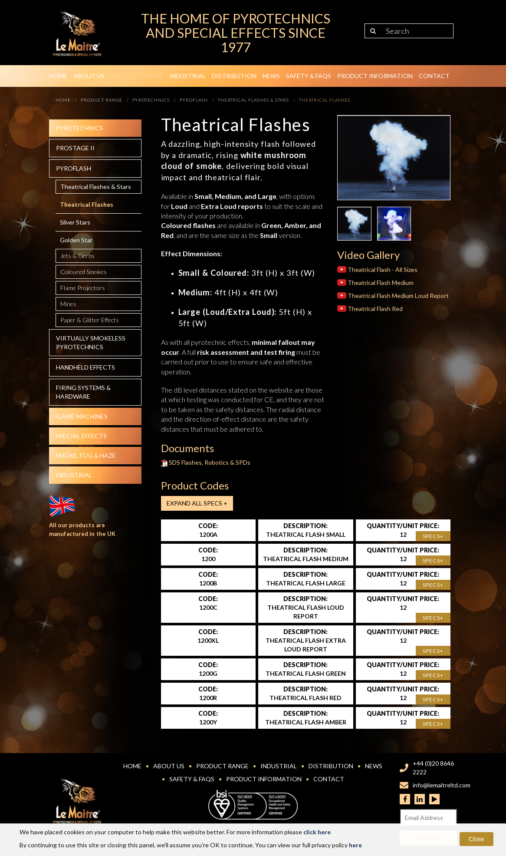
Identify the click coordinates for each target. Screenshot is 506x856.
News (271, 75)
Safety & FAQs (308, 75)
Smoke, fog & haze (86, 455)
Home (58, 75)
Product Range (137, 75)
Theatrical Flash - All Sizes (377, 269)
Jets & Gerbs (77, 255)
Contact (434, 75)
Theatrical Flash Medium (375, 282)
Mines (68, 303)
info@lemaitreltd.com (441, 785)
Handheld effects (85, 367)
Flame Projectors (82, 287)
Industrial (187, 75)
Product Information (375, 75)
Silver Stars (75, 222)
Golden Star (76, 240)
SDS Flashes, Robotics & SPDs (206, 462)
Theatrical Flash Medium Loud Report (393, 295)
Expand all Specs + (197, 503)
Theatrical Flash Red (370, 308)
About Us (89, 75)
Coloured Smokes (83, 271)
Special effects (81, 436)
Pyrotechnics (79, 128)
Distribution (234, 75)
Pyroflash (73, 168)
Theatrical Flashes (86, 204)
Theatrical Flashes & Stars (95, 186)
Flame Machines (82, 416)
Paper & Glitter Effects (89, 320)
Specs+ (433, 536)
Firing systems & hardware (83, 392)
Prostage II (75, 148)
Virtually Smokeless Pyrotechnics (90, 342)
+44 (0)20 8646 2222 (433, 768)
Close (476, 839)
